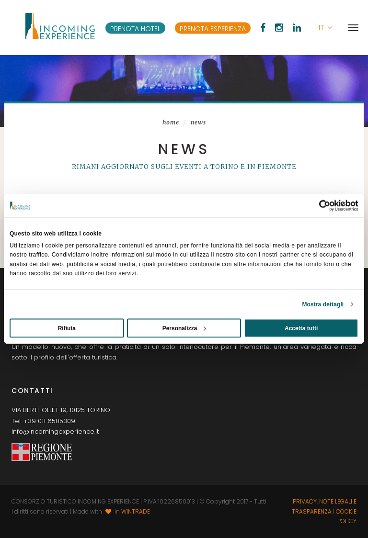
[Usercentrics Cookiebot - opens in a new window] (316, 206)
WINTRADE (135, 511)
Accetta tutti (301, 328)
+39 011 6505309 (49, 421)
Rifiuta (67, 328)
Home (170, 122)
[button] (325, 27)
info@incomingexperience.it (55, 431)
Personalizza (184, 328)
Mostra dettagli (323, 304)
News (198, 122)
